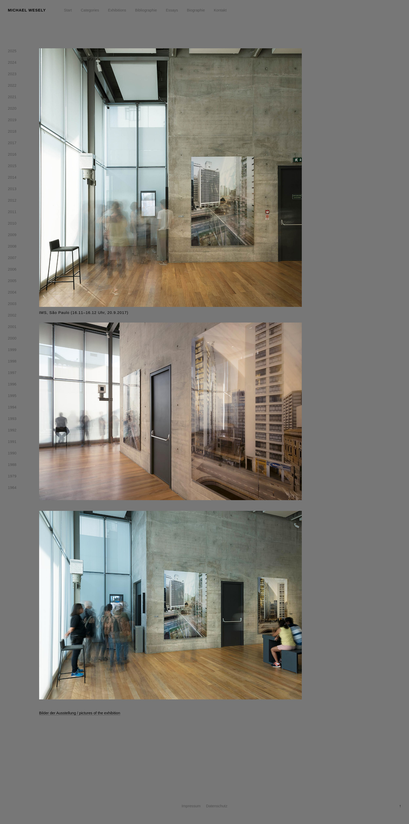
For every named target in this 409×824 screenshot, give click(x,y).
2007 (12, 259)
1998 (12, 362)
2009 (12, 236)
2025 (12, 52)
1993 (12, 420)
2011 (12, 213)
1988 (12, 466)
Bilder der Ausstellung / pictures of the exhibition (79, 713)
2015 (12, 167)
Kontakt (220, 10)
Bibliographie (146, 10)
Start (68, 10)
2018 (12, 132)
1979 (12, 477)
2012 (12, 201)
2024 (12, 63)
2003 (12, 305)
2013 (12, 190)
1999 (12, 351)
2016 (12, 155)
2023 (12, 75)
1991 (12, 443)
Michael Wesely (27, 10)
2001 (12, 328)
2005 (12, 282)
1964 (12, 489)
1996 (12, 385)
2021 (12, 98)
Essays (172, 10)
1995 (12, 397)
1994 (12, 408)
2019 (12, 121)
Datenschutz (216, 806)
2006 (12, 270)
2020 (12, 109)
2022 (12, 86)
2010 (12, 224)
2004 (12, 293)
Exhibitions (117, 10)
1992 (12, 431)
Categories (90, 10)
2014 (12, 178)
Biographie (196, 10)
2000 (12, 339)
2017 (12, 144)
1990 (12, 454)
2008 (12, 247)
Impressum (191, 806)
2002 (12, 316)
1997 (12, 374)
